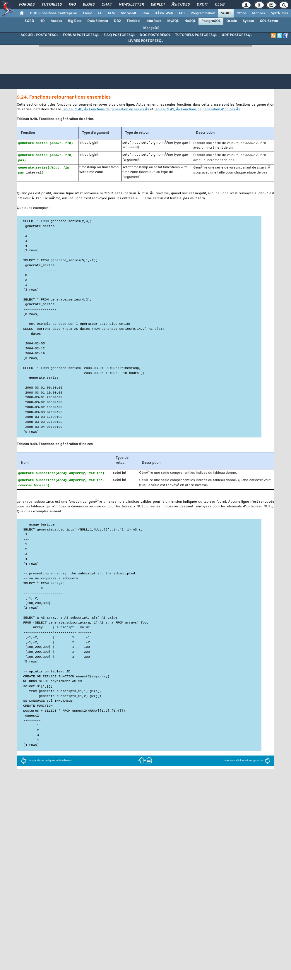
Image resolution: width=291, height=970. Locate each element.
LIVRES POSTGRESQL (145, 41)
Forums (26, 4)
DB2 (117, 21)
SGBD (226, 13)
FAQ (72, 4)
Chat (106, 4)
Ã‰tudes (180, 4)
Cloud (87, 13)
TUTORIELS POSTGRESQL (196, 35)
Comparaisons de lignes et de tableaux (46, 763)
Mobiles (258, 13)
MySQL (173, 21)
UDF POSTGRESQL (237, 35)
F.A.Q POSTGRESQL (119, 35)
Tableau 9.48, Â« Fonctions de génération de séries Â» (105, 109)
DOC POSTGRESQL (155, 35)
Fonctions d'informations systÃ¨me (248, 763)
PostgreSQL (210, 21)
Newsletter (131, 4)
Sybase (248, 21)
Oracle (231, 21)
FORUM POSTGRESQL (81, 35)
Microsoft (128, 13)
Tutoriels (51, 4)
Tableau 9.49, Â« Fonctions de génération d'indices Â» (197, 109)
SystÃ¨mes (279, 13)
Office (241, 13)
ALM (111, 13)
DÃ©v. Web (164, 13)
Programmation (203, 13)
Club (219, 4)
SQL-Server (269, 21)
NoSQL (190, 21)
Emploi (157, 4)
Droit (202, 4)
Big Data (74, 21)
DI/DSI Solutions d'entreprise (53, 13)
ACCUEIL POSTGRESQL (39, 35)
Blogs (88, 4)
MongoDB (151, 28)
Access (56, 21)
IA (100, 13)
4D (42, 21)
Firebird (133, 21)
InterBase (153, 21)
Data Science (97, 21)
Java (145, 13)
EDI (182, 13)
